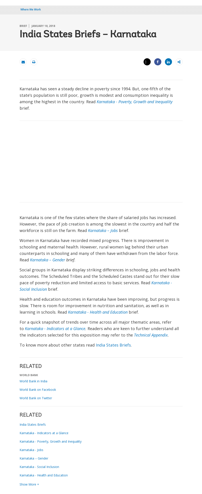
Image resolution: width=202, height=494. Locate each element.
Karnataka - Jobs (31, 450)
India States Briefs (113, 345)
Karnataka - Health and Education (98, 312)
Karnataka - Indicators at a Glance (55, 328)
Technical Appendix (151, 335)
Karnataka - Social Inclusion (39, 467)
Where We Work (30, 9)
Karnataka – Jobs (103, 230)
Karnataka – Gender (47, 259)
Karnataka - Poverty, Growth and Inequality (134, 101)
